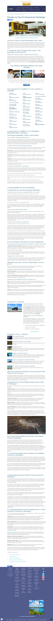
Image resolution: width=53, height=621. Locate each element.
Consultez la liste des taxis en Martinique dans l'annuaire (26, 37)
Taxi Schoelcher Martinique (40, 124)
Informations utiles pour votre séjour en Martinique (23, 13)
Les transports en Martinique (14, 554)
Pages (12, 13)
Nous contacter (10, 572)
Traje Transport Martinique (18, 336)
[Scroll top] (51, 619)
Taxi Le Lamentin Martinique (27, 97)
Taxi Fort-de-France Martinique (13, 108)
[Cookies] (2, 619)
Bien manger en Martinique (23, 582)
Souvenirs (31, 9)
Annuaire (23, 7)
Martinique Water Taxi (17, 346)
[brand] (10, 9)
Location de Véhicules (11, 532)
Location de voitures (12, 556)
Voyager (31, 7)
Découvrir (18, 9)
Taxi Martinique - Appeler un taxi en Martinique (17, 561)
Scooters (14, 544)
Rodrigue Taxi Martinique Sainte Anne (20, 353)
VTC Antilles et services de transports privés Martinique (24, 366)
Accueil (18, 7)
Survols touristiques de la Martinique (15, 559)
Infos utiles (24, 9)
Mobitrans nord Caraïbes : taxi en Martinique (22, 341)
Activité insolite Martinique (23, 578)
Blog (35, 9)
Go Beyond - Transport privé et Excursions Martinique (24, 359)
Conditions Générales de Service (36, 583)
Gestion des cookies (42, 619)
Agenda (26, 7)
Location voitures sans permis (14, 558)
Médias (36, 586)
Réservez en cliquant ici (34, 331)
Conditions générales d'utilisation (20, 619)
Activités (36, 7)
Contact (38, 9)
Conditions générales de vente (32, 619)
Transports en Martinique (38, 13)
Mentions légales (10, 619)
